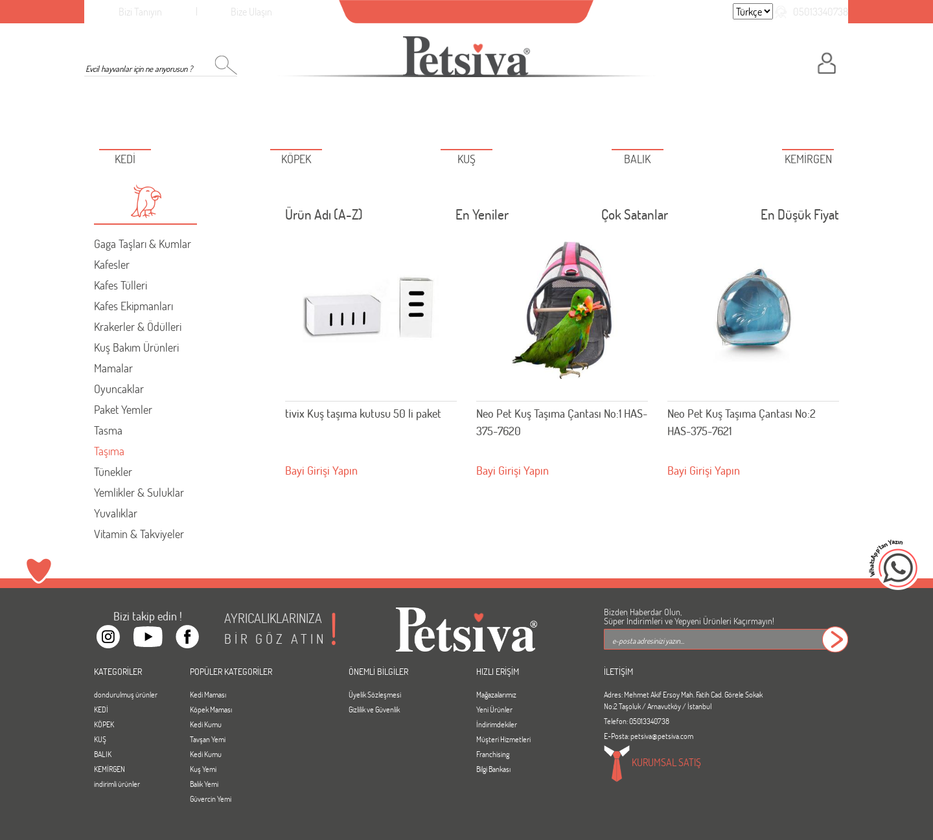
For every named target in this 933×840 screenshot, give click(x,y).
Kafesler (112, 264)
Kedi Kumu (206, 724)
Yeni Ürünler (494, 709)
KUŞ (100, 739)
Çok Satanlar (634, 217)
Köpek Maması (211, 709)
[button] (145, 201)
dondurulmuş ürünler (125, 694)
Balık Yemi (204, 783)
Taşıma (109, 451)
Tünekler (113, 471)
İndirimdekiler (496, 724)
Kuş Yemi (203, 769)
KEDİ (101, 709)
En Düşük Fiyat (800, 217)
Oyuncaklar (119, 388)
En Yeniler (482, 217)
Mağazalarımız (496, 694)
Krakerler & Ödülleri (137, 326)
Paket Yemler (123, 409)
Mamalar (113, 368)
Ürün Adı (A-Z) (324, 217)
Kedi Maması (208, 694)
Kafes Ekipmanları (133, 305)
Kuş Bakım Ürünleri (136, 347)
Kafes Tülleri (120, 285)
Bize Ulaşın (251, 11)
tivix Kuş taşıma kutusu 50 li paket (363, 413)
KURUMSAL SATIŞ (652, 763)
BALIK (102, 754)
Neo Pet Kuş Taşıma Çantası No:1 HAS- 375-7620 (561, 421)
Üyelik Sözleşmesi (375, 694)
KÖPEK (104, 724)
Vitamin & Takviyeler (139, 533)
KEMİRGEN (109, 769)
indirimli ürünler (117, 783)
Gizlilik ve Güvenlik (374, 709)
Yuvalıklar (115, 513)
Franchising (492, 754)
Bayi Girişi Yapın (321, 470)
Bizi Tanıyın (140, 11)
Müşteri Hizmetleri (503, 739)
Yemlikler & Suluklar (139, 492)
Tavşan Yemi (207, 739)
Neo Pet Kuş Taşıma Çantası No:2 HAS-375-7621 (741, 421)
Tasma (108, 430)
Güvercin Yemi (210, 798)
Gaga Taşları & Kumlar (142, 243)
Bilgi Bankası (493, 769)
